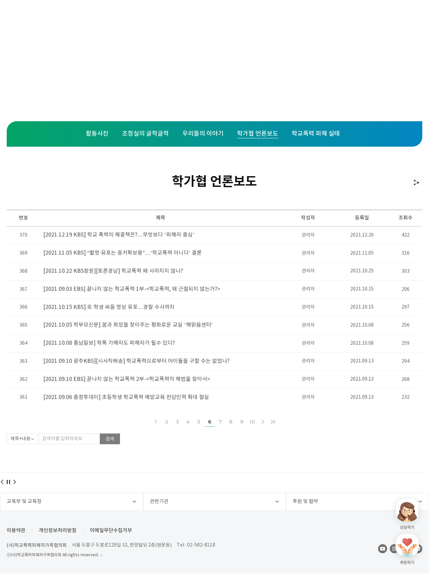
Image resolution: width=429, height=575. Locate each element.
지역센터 (182, 16)
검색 (110, 453)
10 (252, 436)
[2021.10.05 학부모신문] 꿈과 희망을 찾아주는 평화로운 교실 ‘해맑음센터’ (128, 339)
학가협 (295, 16)
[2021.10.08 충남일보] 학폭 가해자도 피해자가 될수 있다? (109, 357)
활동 (223, 16)
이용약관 (16, 531)
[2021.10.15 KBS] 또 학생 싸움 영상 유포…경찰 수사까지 (109, 321)
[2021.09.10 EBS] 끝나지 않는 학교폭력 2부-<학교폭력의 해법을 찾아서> (126, 393)
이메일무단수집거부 (111, 531)
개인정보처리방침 (57, 531)
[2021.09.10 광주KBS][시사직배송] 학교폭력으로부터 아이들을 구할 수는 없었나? (136, 375)
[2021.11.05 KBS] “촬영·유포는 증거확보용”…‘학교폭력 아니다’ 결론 (122, 267)
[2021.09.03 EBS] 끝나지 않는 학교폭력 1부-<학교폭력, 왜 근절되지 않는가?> (131, 303)
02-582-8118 (201, 546)
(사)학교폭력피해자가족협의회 (37, 547)
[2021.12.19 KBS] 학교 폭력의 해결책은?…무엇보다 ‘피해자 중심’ (118, 248)
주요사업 (136, 16)
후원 (258, 16)
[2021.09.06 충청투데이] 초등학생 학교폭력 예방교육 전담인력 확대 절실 (126, 412)
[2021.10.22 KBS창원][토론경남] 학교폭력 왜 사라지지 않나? (113, 285)
